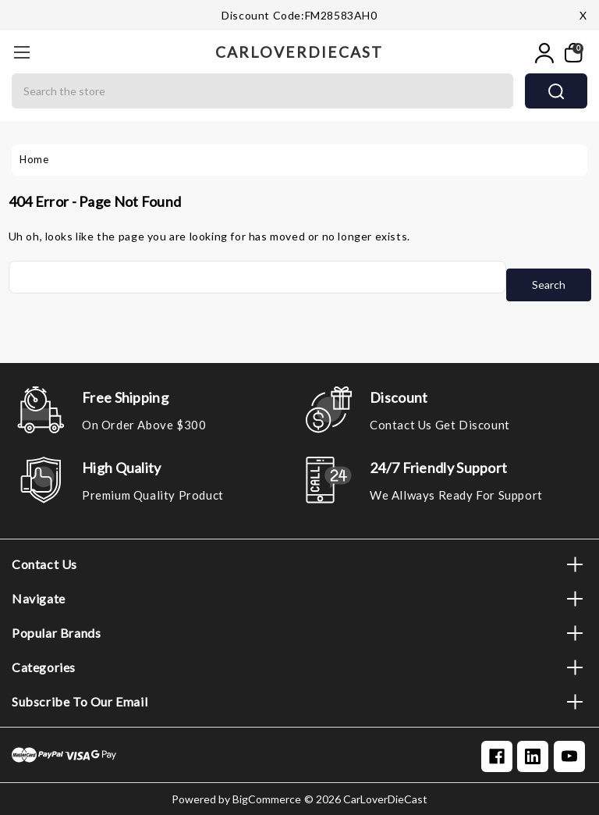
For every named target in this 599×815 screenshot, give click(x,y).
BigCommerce (266, 799)
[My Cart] (572, 53)
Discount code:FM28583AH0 (299, 15)
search (556, 91)
